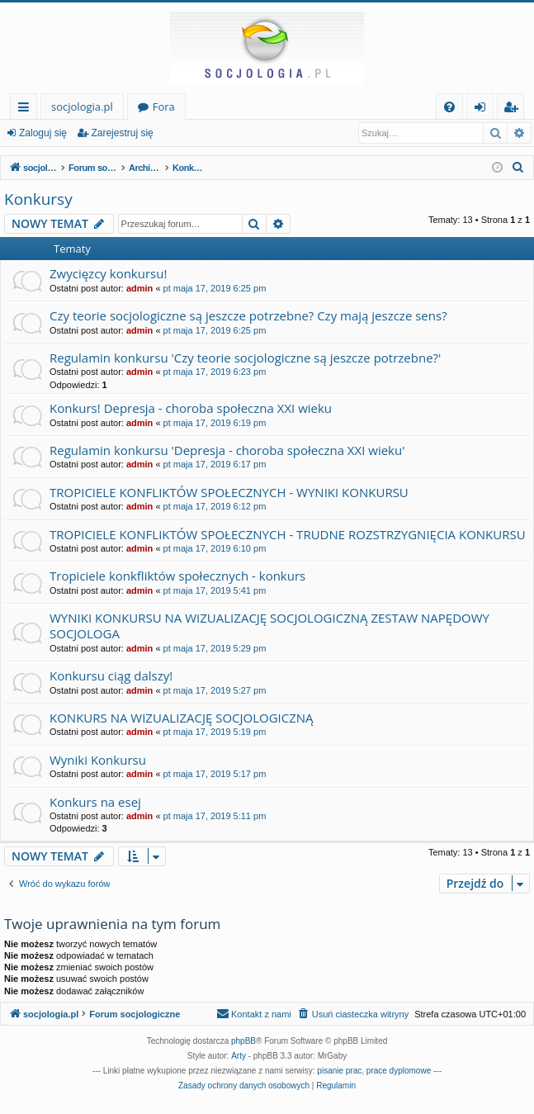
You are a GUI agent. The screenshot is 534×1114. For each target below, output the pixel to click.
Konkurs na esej (95, 802)
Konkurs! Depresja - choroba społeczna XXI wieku (191, 408)
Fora (164, 106)
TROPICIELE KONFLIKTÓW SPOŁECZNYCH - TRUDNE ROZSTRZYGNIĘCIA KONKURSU (288, 534)
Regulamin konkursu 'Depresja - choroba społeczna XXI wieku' (227, 450)
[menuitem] (449, 107)
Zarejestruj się (122, 133)
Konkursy (38, 199)
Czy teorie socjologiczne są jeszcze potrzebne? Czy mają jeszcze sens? (248, 315)
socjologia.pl (82, 106)
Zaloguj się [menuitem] (483, 109)
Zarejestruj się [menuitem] (515, 109)
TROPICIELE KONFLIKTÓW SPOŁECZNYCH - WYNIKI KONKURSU (229, 492)
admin (139, 288)
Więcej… (26, 109)
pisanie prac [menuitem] (339, 1070)
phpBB (243, 1040)
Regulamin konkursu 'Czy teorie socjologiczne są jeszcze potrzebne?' (245, 357)
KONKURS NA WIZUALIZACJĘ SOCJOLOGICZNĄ (182, 717)
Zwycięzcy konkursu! (108, 273)
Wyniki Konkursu (98, 759)
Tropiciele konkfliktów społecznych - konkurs (177, 575)
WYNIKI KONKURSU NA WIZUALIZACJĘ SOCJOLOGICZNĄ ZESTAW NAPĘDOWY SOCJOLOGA (269, 625)
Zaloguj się (43, 133)
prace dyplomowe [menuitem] (398, 1070)
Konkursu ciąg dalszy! (111, 675)
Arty (238, 1055)
